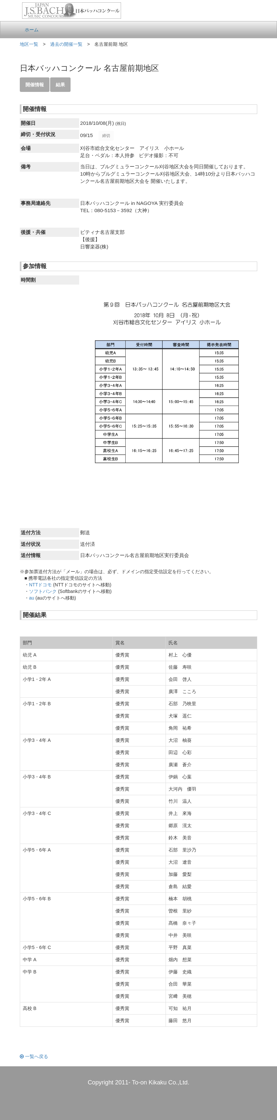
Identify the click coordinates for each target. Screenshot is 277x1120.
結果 (60, 84)
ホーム (32, 29)
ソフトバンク (43, 591)
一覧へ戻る (34, 1056)
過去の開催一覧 (66, 44)
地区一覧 (29, 44)
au (31, 598)
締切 (106, 135)
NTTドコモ (40, 584)
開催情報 (34, 84)
